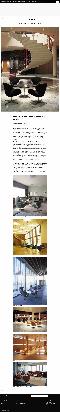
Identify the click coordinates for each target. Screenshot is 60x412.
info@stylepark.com (49, 404)
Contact (2, 403)
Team (2, 402)
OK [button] (57, 1)
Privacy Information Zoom (20, 403)
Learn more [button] (41, 1)
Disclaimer (17, 402)
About (39, 23)
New (20, 23)
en (4, 18)
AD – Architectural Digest (35, 400)
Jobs (1, 406)
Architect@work (33, 402)
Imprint (17, 400)
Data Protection (18, 405)
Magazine (33, 23)
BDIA (32, 403)
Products (26, 23)
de (2, 18)
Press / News (3, 405)
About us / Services (4, 400)
